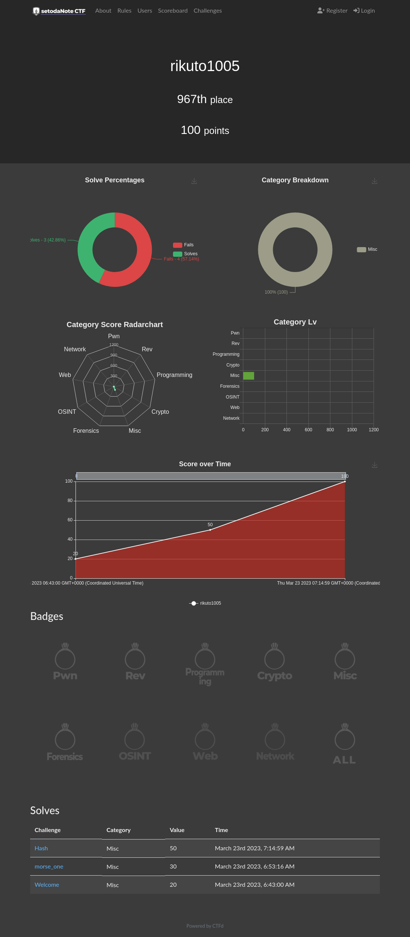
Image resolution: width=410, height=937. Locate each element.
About (103, 10)
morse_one (49, 866)
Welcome (47, 884)
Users (144, 10)
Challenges (207, 10)
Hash (41, 847)
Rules (125, 10)
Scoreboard (173, 10)
